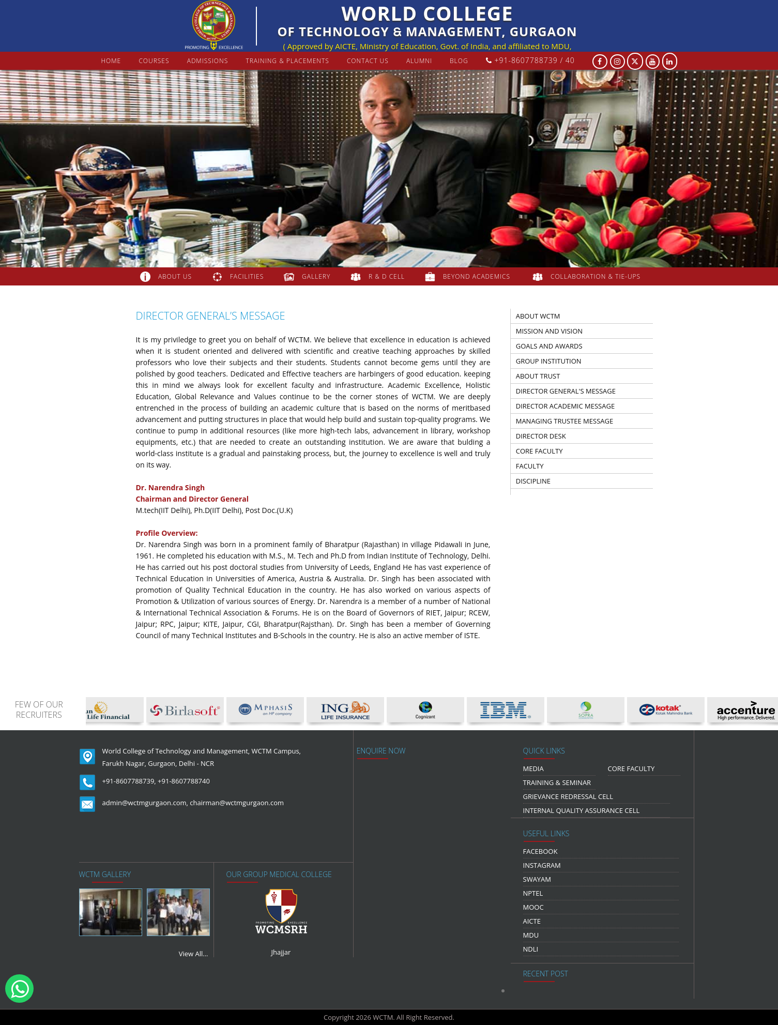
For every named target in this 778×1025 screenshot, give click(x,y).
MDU (531, 935)
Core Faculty (539, 451)
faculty (530, 466)
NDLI (531, 949)
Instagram (542, 865)
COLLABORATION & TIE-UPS (595, 276)
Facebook (540, 851)
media (533, 768)
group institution (549, 361)
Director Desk (541, 436)
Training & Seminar (557, 782)
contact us (368, 60)
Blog (459, 60)
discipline (533, 481)
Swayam (537, 879)
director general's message (566, 391)
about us (175, 276)
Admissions (207, 60)
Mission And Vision (549, 331)
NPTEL (533, 893)
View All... (193, 953)
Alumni (419, 60)
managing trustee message (564, 421)
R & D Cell (387, 276)
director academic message (565, 406)
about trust (538, 376)
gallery (316, 276)
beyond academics (477, 276)
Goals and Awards (549, 346)
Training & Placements (287, 60)
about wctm (538, 316)
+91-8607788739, (129, 781)
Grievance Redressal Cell (568, 796)
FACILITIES (247, 276)
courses (154, 60)
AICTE (532, 921)
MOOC (533, 907)
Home (111, 60)
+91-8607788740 (184, 781)
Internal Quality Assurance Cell (581, 810)
